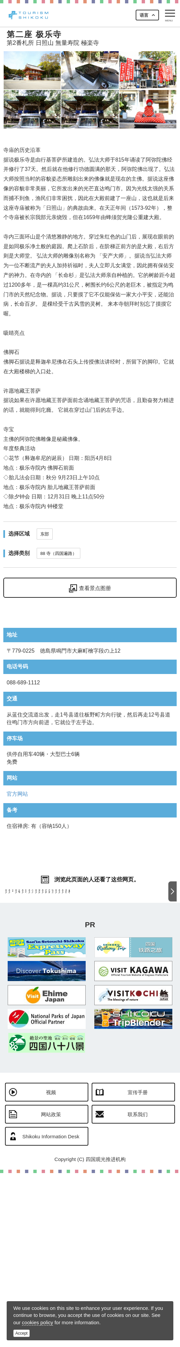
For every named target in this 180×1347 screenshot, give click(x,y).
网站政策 (51, 1288)
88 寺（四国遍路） (58, 553)
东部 (44, 534)
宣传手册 (138, 1266)
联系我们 (138, 1288)
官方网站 (17, 794)
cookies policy (37, 1322)
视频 (51, 1266)
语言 (144, 15)
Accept (21, 1333)
